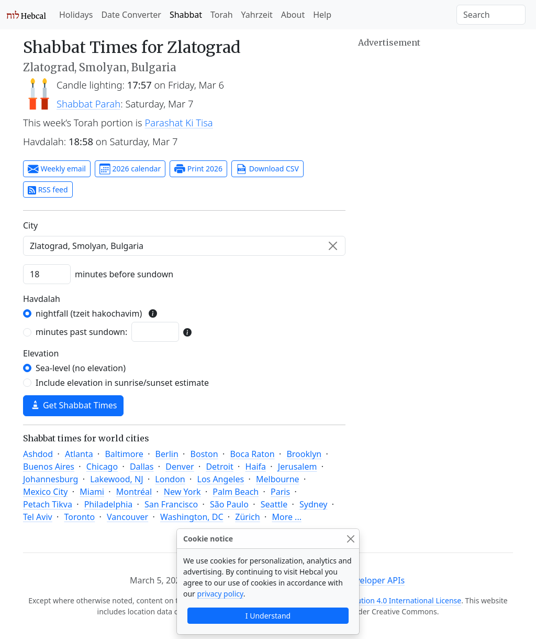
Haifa (255, 466)
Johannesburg (50, 479)
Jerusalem (297, 466)
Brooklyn (303, 454)
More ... (287, 517)
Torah (221, 14)
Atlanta (79, 454)
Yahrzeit (257, 14)
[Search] (491, 15)
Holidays (76, 14)
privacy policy (220, 594)
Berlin (166, 454)
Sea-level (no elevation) (81, 368)
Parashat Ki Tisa (179, 122)
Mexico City (45, 491)
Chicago (102, 466)
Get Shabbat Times (73, 405)
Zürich (247, 517)
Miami (92, 491)
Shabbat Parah (88, 103)
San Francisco (171, 504)
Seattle (274, 504)
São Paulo (229, 504)
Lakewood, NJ (116, 479)
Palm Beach (236, 491)
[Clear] (333, 246)
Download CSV (267, 169)
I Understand (268, 616)
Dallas (142, 466)
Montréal (134, 491)
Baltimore (124, 454)
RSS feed (48, 189)
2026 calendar (130, 169)
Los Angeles (220, 479)
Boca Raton (252, 454)
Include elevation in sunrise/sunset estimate (122, 382)
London (170, 479)
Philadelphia (108, 504)
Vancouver (127, 517)
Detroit (219, 466)
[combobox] (184, 246)
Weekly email (57, 169)
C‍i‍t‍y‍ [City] (30, 225)
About (293, 14)
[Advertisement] (435, 115)
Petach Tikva (47, 504)
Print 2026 (198, 169)
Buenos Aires (48, 466)
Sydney (313, 504)
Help (322, 14)
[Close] (350, 538)
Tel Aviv (37, 517)
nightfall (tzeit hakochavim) (89, 313)
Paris (280, 491)
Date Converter (131, 14)
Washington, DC (192, 517)
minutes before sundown (124, 274)
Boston (204, 454)
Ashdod (38, 454)
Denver (179, 466)
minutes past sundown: (81, 332)
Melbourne (277, 479)
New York (182, 491)
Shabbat (186, 14)
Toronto (79, 517)
